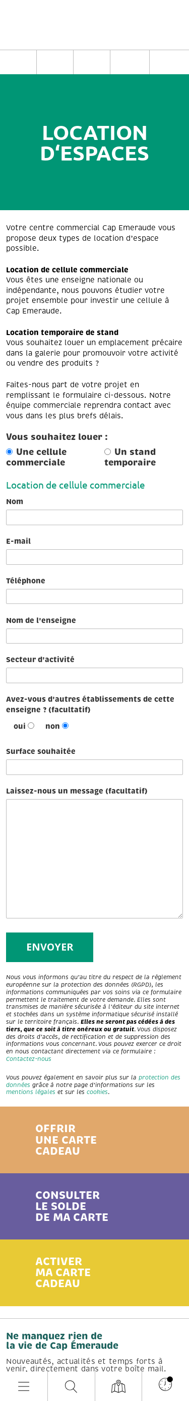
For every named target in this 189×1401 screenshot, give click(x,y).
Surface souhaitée (94, 761)
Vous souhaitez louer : (57, 437)
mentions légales (30, 1092)
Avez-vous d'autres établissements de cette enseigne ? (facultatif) (90, 704)
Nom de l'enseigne (94, 630)
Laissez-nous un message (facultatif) (94, 852)
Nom (94, 511)
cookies (97, 1092)
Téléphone (94, 590)
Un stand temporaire (130, 457)
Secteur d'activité (94, 669)
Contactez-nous (28, 1059)
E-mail (94, 551)
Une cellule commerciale (36, 457)
